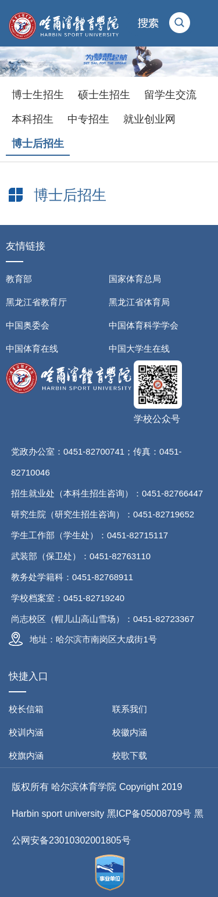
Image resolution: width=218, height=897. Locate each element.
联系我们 (129, 709)
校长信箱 (26, 709)
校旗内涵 (26, 755)
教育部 (19, 279)
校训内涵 (26, 732)
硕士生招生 (104, 95)
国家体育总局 (135, 279)
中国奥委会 (27, 325)
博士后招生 (38, 143)
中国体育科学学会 (143, 325)
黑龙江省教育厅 (36, 302)
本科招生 (32, 119)
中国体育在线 (32, 348)
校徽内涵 (129, 732)
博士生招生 (38, 95)
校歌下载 (129, 755)
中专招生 (88, 119)
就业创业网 (149, 119)
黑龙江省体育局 (139, 302)
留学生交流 (170, 95)
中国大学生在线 (139, 348)
